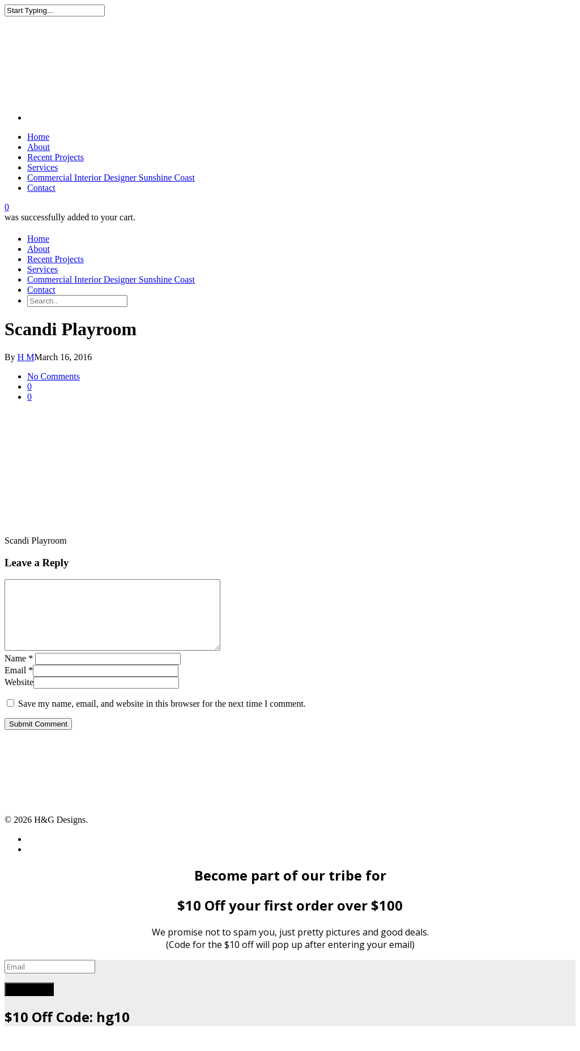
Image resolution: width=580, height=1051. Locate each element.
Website (19, 695)
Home (38, 137)
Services (42, 167)
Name (19, 672)
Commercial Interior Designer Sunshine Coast (111, 177)
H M (26, 357)
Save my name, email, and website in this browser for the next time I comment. (162, 717)
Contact (41, 188)
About (38, 147)
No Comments (53, 376)
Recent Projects (55, 157)
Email (19, 684)
